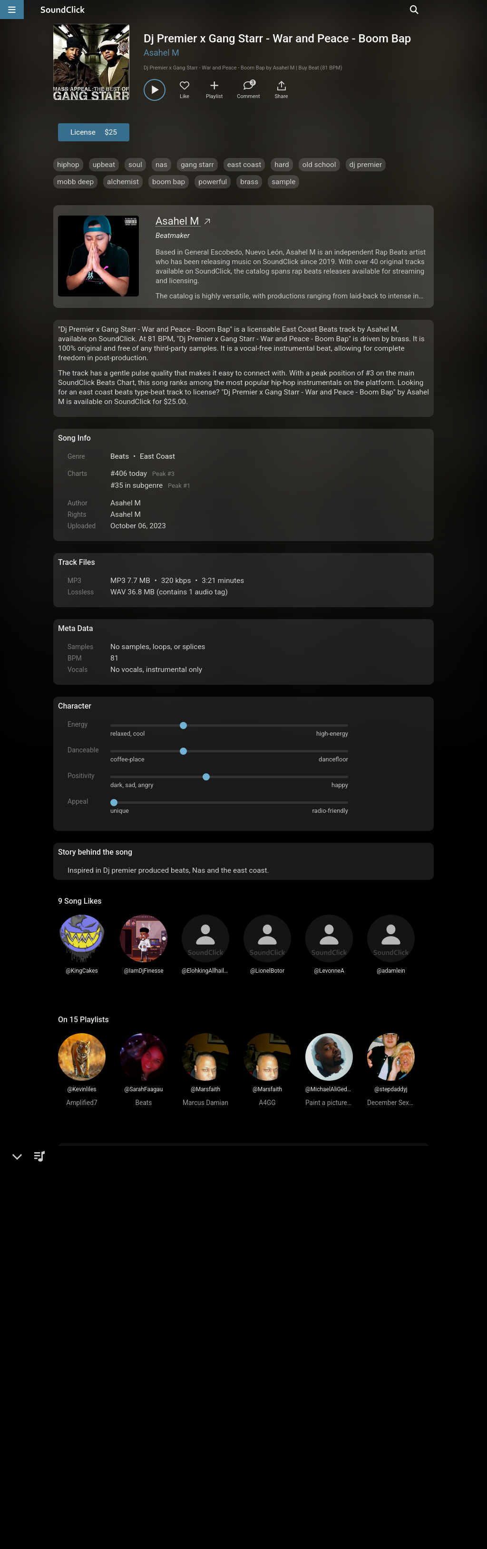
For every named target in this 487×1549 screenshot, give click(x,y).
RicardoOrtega (113, 1210)
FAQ (98, 1441)
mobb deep (75, 182)
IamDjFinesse (112, 1323)
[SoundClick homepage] (62, 9)
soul (135, 164)
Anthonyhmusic (115, 1251)
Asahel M (161, 53)
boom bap (168, 182)
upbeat (104, 164)
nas (161, 164)
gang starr (197, 164)
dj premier (366, 164)
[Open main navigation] (12, 9)
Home (72, 1441)
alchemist (123, 182)
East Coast (157, 456)
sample (283, 182)
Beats (119, 456)
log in (130, 1179)
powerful (212, 182)
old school (319, 164)
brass (249, 182)
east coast (244, 164)
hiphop (68, 164)
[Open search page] (477, 9)
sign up (95, 1179)
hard (281, 164)
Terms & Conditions (145, 1441)
